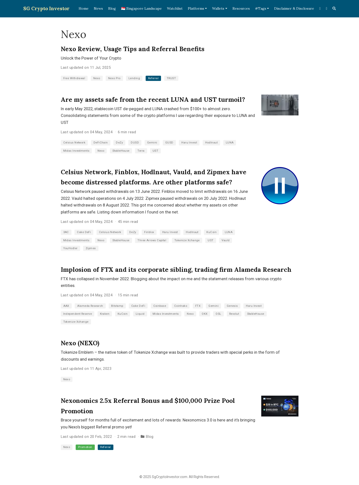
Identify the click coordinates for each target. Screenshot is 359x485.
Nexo (96, 78)
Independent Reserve (77, 313)
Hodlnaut (211, 142)
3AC (66, 232)
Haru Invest (189, 142)
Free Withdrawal (74, 78)
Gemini (152, 142)
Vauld (225, 240)
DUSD (135, 142)
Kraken (105, 313)
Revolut (234, 313)
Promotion (85, 447)
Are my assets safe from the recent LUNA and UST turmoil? (153, 100)
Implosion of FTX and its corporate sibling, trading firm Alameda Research (176, 270)
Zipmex (91, 248)
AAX (66, 306)
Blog (150, 436)
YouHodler (70, 248)
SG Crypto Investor (46, 8)
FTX (197, 306)
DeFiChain (101, 142)
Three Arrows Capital (151, 240)
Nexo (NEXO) (80, 343)
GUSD (169, 142)
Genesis (232, 306)
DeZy (119, 142)
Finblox (149, 232)
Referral (153, 78)
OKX (204, 313)
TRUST (171, 78)
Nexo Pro (114, 78)
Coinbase (159, 306)
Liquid (140, 313)
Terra (140, 150)
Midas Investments (76, 150)
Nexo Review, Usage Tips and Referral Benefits (132, 49)
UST (155, 150)
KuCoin (211, 232)
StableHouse (121, 150)
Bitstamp (117, 306)
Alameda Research (90, 306)
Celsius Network (74, 142)
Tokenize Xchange (187, 240)
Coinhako (180, 306)
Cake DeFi (84, 232)
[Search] (334, 8)
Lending (134, 78)
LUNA (230, 142)
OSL (218, 313)
